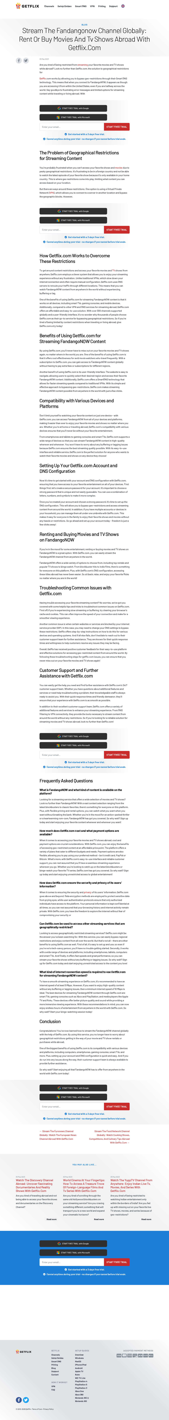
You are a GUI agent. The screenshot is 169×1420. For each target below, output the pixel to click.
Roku (77, 1374)
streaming (82, 58)
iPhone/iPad (80, 1364)
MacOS (78, 1361)
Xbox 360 (79, 1394)
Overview (79, 1354)
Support (113, 6)
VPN (92, 6)
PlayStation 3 (81, 1388)
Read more (51, 1223)
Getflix (43, 72)
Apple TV (79, 1371)
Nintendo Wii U (82, 1398)
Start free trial (116, 122)
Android (79, 1368)
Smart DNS (80, 6)
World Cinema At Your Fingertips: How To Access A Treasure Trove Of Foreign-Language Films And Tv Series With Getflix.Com (84, 1189)
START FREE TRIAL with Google (73, 102)
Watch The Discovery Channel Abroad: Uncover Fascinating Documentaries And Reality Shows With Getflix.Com (34, 1189)
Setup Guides (65, 6)
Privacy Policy (48, 1409)
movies (118, 163)
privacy (87, 893)
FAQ (53, 1389)
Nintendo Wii (81, 1401)
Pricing (102, 6)
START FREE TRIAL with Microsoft (73, 112)
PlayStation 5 (81, 1384)
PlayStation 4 (81, 1381)
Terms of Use (37, 1409)
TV (113, 269)
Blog (53, 1368)
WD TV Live (80, 1378)
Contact (55, 1374)
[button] (122, 6)
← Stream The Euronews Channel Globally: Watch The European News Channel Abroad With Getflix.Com (58, 1139)
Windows (79, 1358)
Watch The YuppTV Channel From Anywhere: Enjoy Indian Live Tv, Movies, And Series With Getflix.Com (131, 1189)
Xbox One (79, 1391)
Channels (49, 6)
